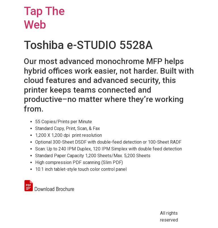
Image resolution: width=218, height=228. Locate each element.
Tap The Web (44, 18)
